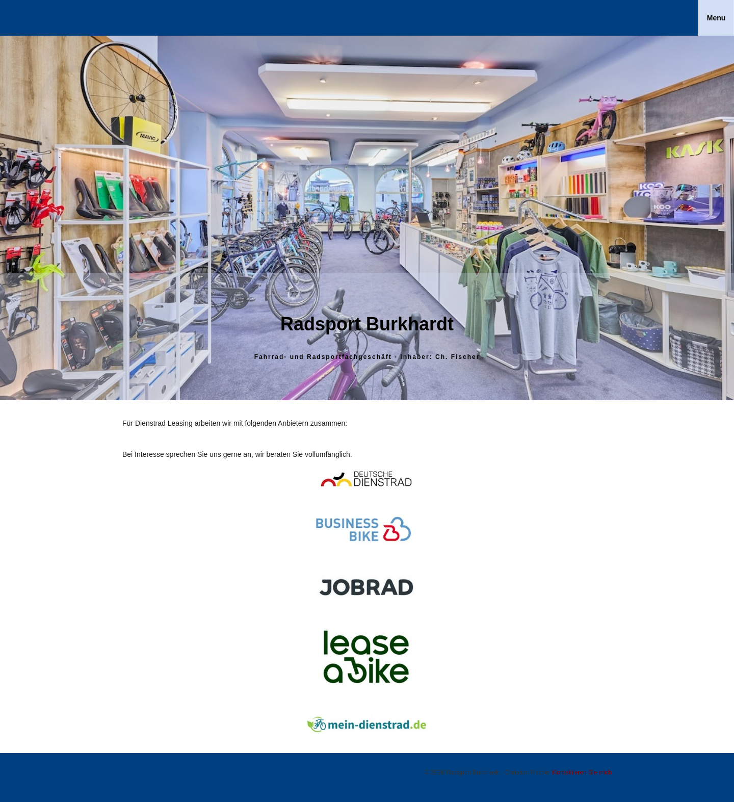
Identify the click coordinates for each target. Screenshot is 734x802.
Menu (716, 18)
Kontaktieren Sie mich (582, 772)
